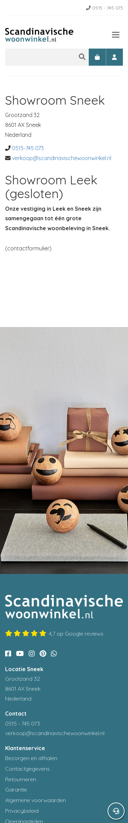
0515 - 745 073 (104, 8)
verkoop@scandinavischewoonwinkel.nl (61, 158)
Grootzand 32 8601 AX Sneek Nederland (23, 688)
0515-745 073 (28, 148)
